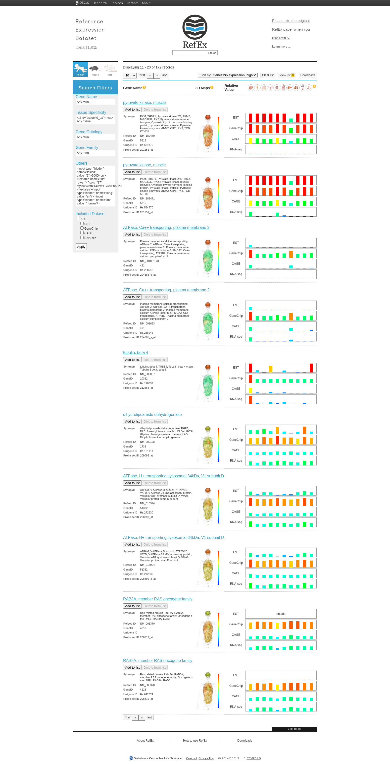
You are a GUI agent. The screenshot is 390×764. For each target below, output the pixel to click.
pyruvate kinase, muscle (144, 102)
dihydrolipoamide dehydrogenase (152, 414)
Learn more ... (281, 46)
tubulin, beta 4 (135, 352)
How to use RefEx (195, 740)
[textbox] (189, 53)
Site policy (206, 758)
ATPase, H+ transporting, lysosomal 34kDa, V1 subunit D (173, 476)
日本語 (92, 47)
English (80, 47)
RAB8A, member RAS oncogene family (157, 599)
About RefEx (145, 740)
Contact (132, 3)
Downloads (307, 75)
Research (100, 3)
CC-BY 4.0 (254, 758)
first (142, 75)
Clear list (268, 75)
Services (116, 3)
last (164, 75)
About (146, 3)
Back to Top (294, 729)
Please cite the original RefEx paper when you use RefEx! (291, 29)
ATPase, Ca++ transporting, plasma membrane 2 (166, 227)
